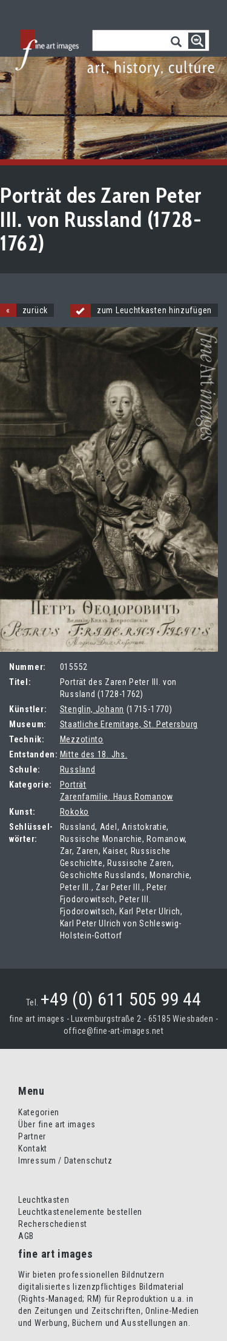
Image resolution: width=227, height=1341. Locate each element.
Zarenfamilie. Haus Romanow (116, 796)
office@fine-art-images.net (113, 1031)
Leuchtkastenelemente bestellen (80, 1212)
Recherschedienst (52, 1224)
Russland (78, 769)
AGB (26, 1236)
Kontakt (32, 1148)
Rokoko (74, 812)
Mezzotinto (82, 739)
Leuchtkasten (43, 1200)
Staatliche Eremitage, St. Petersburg (129, 724)
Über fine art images (57, 1124)
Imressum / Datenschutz (65, 1160)
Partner (32, 1136)
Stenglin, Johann (92, 709)
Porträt (73, 784)
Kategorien (38, 1112)
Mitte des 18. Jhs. (94, 754)
